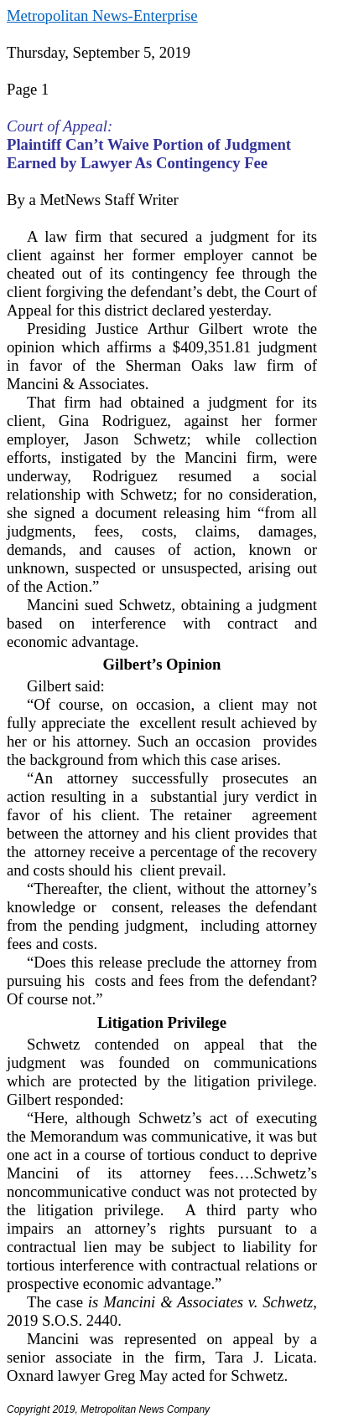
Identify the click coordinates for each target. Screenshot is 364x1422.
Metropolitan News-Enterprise (102, 15)
